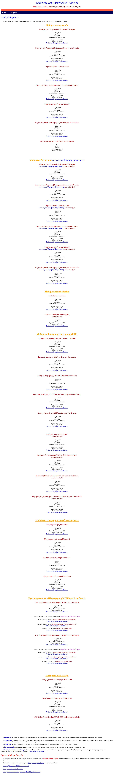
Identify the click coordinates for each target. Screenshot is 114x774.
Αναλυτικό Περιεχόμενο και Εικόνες (57, 43)
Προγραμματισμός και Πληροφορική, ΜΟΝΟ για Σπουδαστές (22, 772)
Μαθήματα (13, 13)
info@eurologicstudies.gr (37, 751)
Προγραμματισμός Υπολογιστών (13, 769)
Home (4, 13)
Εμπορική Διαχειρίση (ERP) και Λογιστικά (16, 766)
